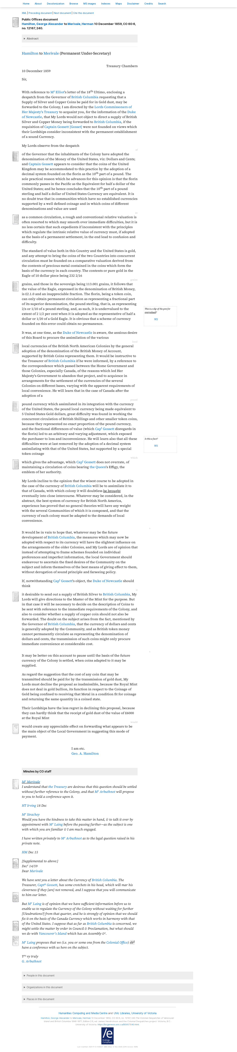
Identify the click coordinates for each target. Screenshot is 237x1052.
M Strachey (31, 814)
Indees (105, 3)
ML (24, 13)
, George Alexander (42, 24)
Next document (62, 13)
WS (156, 319)
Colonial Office (117, 942)
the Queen (98, 467)
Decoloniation (55, 3)
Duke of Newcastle (77, 332)
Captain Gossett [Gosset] (63, 126)
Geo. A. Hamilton (85, 753)
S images (89, 3)
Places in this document (40, 999)
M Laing (56, 824)
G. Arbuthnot (31, 961)
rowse (73, 3)
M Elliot (57, 92)
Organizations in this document (45, 987)
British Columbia (84, 97)
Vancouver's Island (52, 933)
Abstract (33, 38)
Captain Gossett (41, 164)
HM (24, 852)
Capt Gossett (47, 885)
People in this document (41, 975)
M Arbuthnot (105, 791)
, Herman (80, 24)
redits (148, 3)
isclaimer (133, 3)
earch (162, 3)
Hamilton (30, 53)
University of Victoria (143, 1013)
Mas (119, 3)
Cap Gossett (104, 428)
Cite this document (83, 13)
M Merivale (31, 781)
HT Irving (29, 805)
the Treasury (57, 786)
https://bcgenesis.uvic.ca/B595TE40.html (118, 1024)
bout (38, 3)
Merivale (51, 53)
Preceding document (40, 13)
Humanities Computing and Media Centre (83, 1013)
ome (26, 3)
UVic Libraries (122, 1013)
